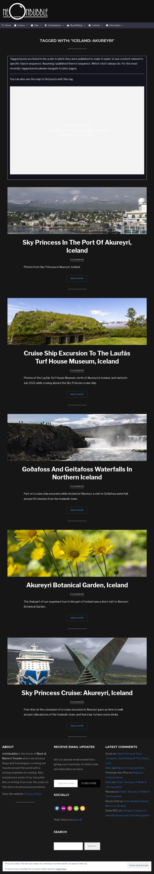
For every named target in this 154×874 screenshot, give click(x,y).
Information (116, 25)
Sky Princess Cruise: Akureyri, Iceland (77, 693)
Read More (77, 278)
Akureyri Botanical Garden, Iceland (77, 585)
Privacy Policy (32, 793)
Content (97, 25)
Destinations (56, 25)
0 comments (77, 259)
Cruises (22, 25)
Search (92, 846)
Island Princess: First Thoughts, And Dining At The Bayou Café (127, 758)
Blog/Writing (77, 25)
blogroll (76, 819)
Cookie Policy (61, 869)
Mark (108, 767)
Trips (38, 25)
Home (8, 25)
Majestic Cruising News (130, 767)
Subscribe (89, 783)
